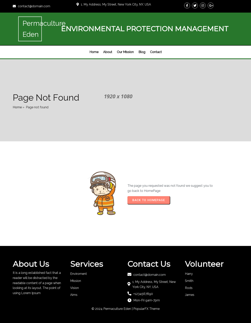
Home (17, 107)
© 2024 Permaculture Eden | (112, 309)
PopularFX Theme (146, 309)
